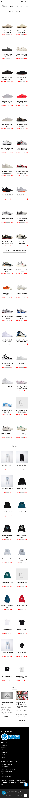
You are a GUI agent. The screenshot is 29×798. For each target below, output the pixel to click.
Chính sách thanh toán (7, 771)
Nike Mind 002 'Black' (7, 195)
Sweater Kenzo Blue (22, 512)
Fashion (14, 446)
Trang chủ (4, 745)
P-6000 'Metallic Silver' (7, 218)
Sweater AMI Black (22, 488)
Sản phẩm (4, 750)
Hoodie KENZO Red (22, 606)
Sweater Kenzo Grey (7, 559)
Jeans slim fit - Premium (7, 652)
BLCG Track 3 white (22, 293)
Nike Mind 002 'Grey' (22, 195)
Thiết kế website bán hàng (12, 793)
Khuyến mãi (4, 752)
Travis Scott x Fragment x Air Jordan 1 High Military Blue (22, 341)
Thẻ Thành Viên (5, 766)
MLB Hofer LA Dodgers (22, 434)
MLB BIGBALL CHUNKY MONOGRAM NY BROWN (22, 412)
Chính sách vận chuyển (7, 774)
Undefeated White (7, 629)
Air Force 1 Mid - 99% (7, 387)
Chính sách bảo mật (6, 776)
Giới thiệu (4, 747)
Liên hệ (3, 757)
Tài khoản (23, 1)
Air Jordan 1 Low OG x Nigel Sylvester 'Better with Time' (7, 243)
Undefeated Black (21, 629)
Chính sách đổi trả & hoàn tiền (8, 769)
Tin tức (14, 687)
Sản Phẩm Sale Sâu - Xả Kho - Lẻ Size (14, 251)
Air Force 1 (22, 363)
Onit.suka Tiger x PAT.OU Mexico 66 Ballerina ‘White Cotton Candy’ (22, 388)
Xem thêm (7, 717)
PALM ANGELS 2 (22, 652)
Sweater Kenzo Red (22, 582)
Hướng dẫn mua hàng (7, 764)
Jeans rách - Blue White (7, 465)
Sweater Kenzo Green (7, 582)
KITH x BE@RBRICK (7, 676)
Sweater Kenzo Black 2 (7, 512)
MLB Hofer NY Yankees (7, 434)
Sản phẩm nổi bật (14, 12)
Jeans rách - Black (21, 465)
